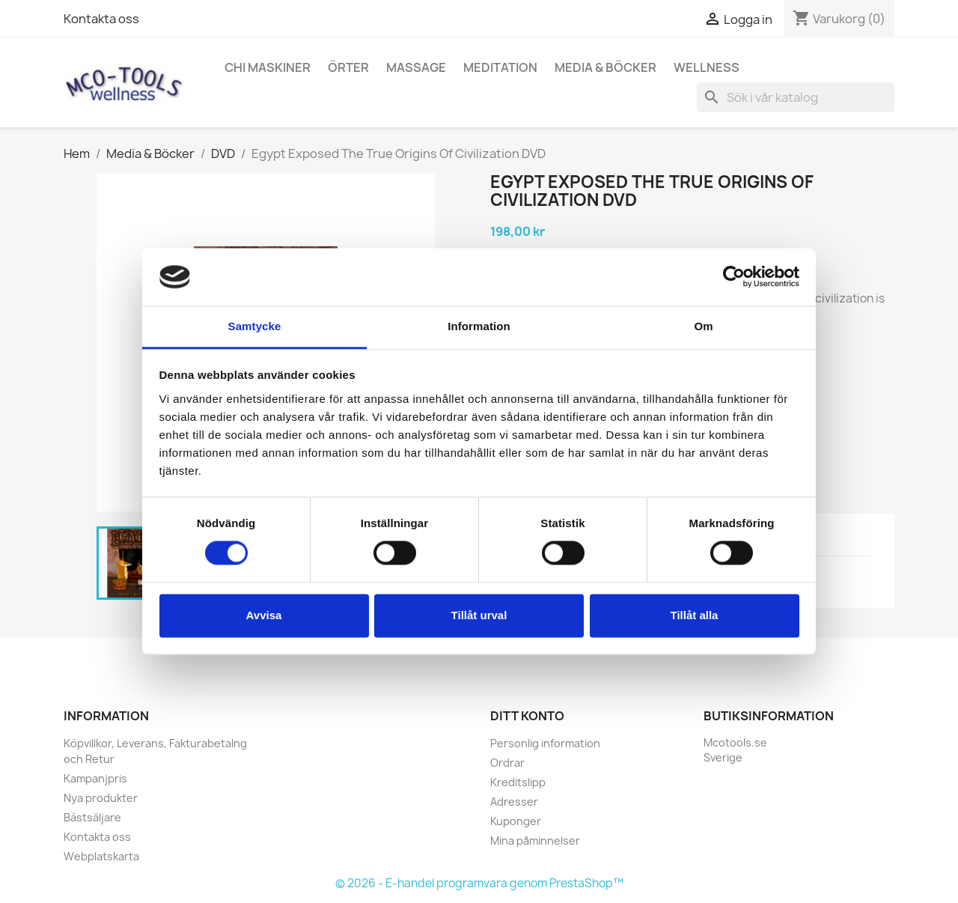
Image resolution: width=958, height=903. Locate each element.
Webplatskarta (101, 856)
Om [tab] (703, 326)
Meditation (500, 67)
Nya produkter (101, 798)
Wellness (706, 67)
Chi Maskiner (268, 67)
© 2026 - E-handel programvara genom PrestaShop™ (479, 883)
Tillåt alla (694, 615)
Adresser (514, 801)
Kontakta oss (101, 18)
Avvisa (264, 615)
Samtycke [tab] (254, 326)
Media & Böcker (605, 67)
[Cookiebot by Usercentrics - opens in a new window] (733, 277)
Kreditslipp (518, 782)
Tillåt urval (479, 615)
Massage (416, 67)
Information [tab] (479, 326)
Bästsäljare (92, 817)
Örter (348, 67)
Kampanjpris (95, 778)
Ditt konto (527, 716)
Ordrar (507, 762)
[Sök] (795, 97)
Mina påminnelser (535, 840)
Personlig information (545, 743)
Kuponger (515, 821)
